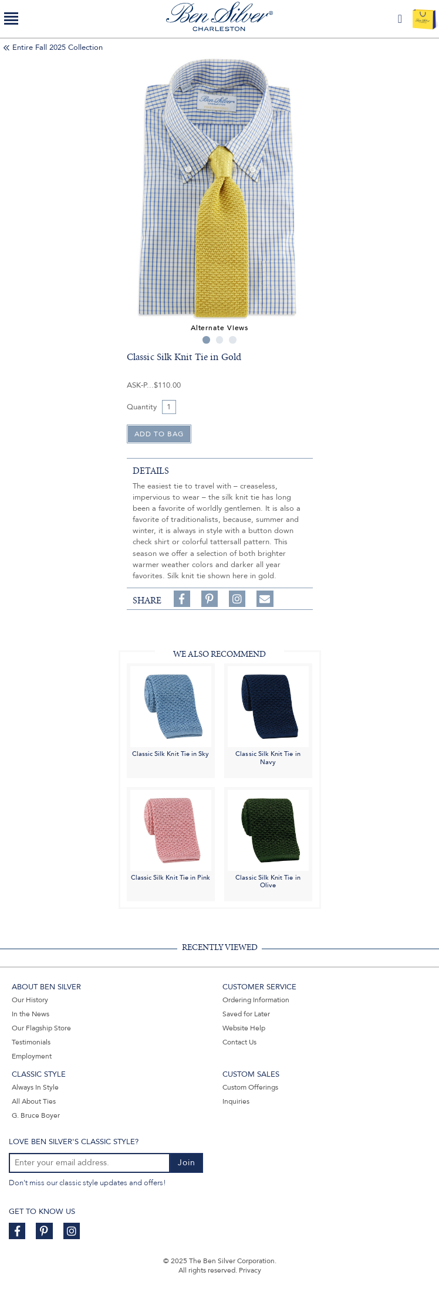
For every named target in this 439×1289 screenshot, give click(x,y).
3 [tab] (233, 340)
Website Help (243, 1028)
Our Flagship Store (41, 1028)
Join (186, 1162)
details (151, 471)
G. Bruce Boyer (36, 1115)
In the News (30, 1014)
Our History (30, 1000)
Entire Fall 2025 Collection (57, 47)
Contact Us (239, 1042)
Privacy (250, 1270)
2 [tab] (220, 340)
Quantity (142, 407)
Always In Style (35, 1087)
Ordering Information (255, 1000)
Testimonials (31, 1042)
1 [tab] (206, 340)
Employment (32, 1056)
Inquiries (235, 1101)
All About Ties (34, 1101)
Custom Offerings (250, 1087)
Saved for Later (246, 1014)
